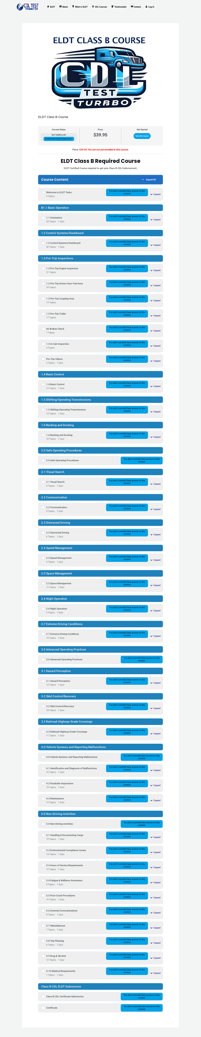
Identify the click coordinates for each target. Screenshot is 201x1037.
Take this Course (142, 136)
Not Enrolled (59, 135)
